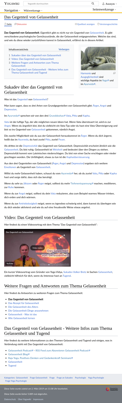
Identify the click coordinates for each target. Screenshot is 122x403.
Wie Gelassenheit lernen (21, 318)
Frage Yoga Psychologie (16, 381)
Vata (68, 115)
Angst (103, 105)
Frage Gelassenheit (38, 377)
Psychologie (80, 377)
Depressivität (30, 145)
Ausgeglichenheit (89, 76)
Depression (10, 109)
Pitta (74, 115)
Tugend (67, 275)
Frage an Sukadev (65, 377)
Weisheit (57, 149)
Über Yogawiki (24, 399)
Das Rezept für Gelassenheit (23, 303)
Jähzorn (27, 183)
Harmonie (86, 73)
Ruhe (11, 187)
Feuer (62, 139)
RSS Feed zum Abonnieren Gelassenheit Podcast (62, 350)
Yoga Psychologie (96, 377)
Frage (52, 377)
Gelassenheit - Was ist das (22, 314)
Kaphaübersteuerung (77, 157)
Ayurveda (89, 84)
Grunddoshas (56, 115)
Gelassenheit (97, 32)
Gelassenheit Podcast (20, 350)
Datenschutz (10, 399)
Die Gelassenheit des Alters (23, 306)
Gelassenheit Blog (18, 354)
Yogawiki (11, 3)
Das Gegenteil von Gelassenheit (19, 232)
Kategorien (9, 377)
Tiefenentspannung (81, 183)
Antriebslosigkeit (28, 203)
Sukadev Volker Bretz (74, 271)
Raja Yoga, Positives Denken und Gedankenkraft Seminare (39, 357)
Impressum (38, 399)
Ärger (96, 105)
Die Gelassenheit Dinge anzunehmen (28, 310)
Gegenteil (22, 99)
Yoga (104, 80)
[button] (37, 248)
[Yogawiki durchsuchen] (61, 3)
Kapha (86, 115)
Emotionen (10, 167)
